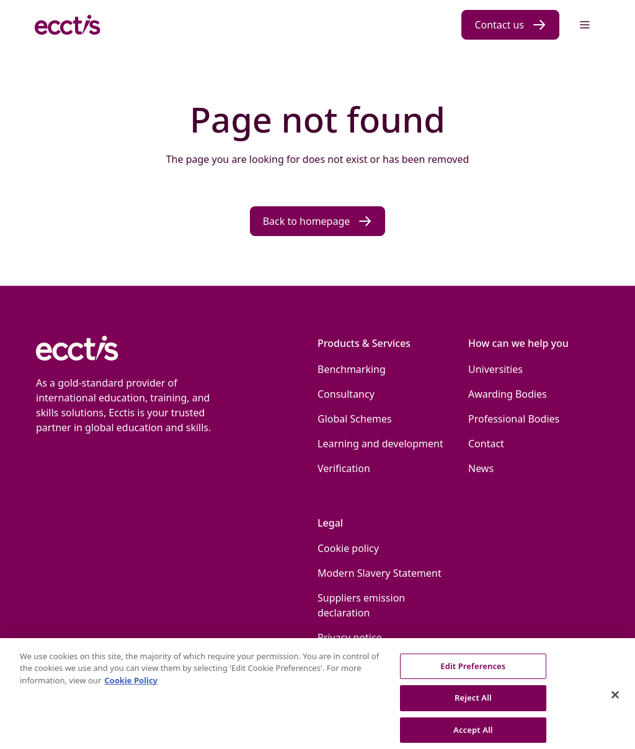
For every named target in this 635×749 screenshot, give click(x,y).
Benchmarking (352, 369)
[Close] (615, 702)
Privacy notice (350, 637)
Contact (486, 443)
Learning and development (380, 443)
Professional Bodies (513, 419)
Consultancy (346, 394)
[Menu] (584, 25)
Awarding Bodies (507, 394)
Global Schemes (355, 419)
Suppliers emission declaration (361, 605)
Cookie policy (348, 548)
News (481, 468)
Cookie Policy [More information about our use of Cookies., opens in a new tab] (131, 686)
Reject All (473, 704)
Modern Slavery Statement (380, 573)
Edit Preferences (472, 672)
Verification (344, 468)
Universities (495, 369)
